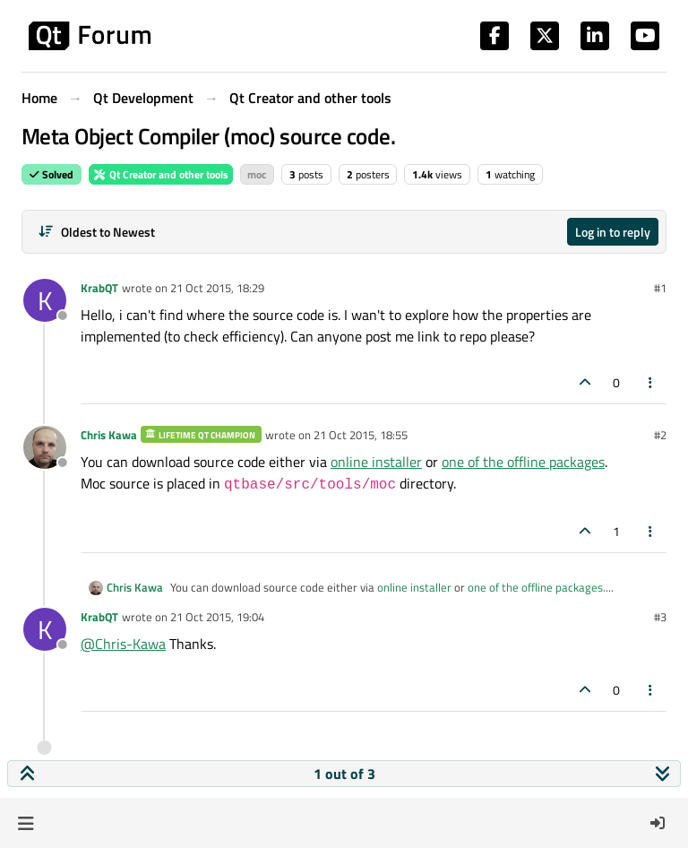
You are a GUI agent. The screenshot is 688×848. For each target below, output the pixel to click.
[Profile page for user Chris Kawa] (44, 447)
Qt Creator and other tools (160, 174)
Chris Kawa (109, 435)
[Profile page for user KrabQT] (44, 300)
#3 (660, 617)
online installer (376, 461)
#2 (660, 435)
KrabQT (99, 288)
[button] (25, 823)
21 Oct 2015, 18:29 (217, 288)
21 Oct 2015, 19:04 (217, 617)
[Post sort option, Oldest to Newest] (96, 232)
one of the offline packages (523, 461)
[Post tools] (651, 382)
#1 (660, 288)
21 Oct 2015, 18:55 (361, 435)
